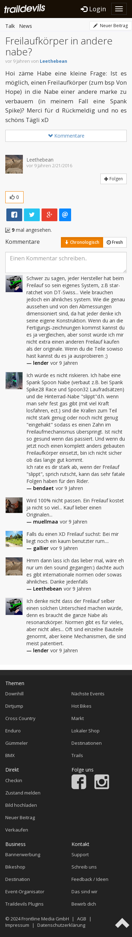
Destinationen (86, 743)
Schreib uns (84, 867)
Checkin (13, 780)
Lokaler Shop (85, 730)
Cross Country (20, 718)
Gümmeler (16, 743)
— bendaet (40, 488)
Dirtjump (14, 706)
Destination (17, 879)
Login (93, 9)
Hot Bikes (81, 706)
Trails (77, 755)
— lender (37, 362)
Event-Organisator (24, 891)
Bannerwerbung (22, 854)
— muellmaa (42, 521)
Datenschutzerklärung (61, 925)
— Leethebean (44, 588)
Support (80, 854)
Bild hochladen (21, 805)
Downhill (14, 693)
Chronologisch (82, 242)
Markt (77, 718)
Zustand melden (22, 793)
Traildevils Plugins (24, 904)
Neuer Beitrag (110, 26)
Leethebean (53, 61)
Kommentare (66, 135)
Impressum (17, 925)
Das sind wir (84, 891)
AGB (81, 918)
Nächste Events (88, 693)
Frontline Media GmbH (45, 918)
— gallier (37, 548)
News (25, 26)
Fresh (115, 242)
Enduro (13, 730)
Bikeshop (15, 867)
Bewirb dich (83, 904)
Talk (10, 26)
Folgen (113, 179)
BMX (10, 755)
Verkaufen (16, 830)
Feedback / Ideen (89, 879)
